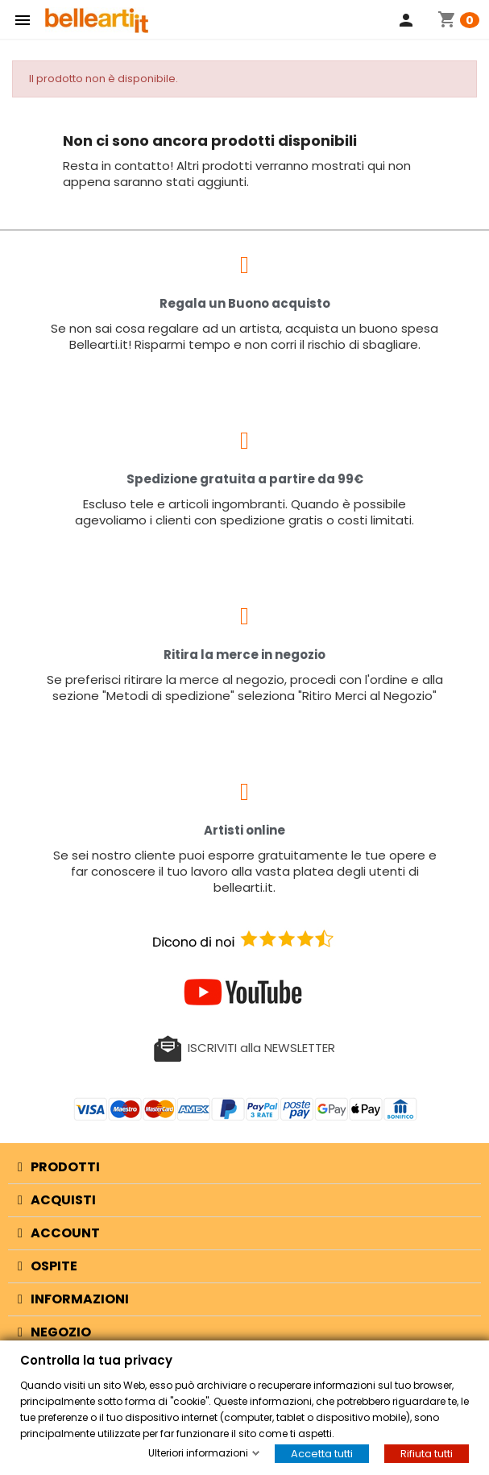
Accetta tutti (322, 1453)
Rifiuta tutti (426, 1453)
